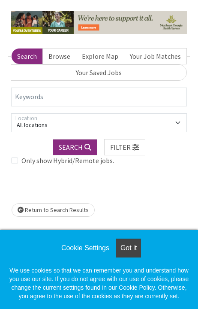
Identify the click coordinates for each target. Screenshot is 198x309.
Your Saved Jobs (99, 72)
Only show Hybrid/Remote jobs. (67, 160)
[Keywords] (99, 97)
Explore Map (100, 56)
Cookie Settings (85, 247)
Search (27, 56)
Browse (59, 56)
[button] (124, 147)
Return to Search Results (53, 210)
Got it (128, 247)
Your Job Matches (155, 56)
